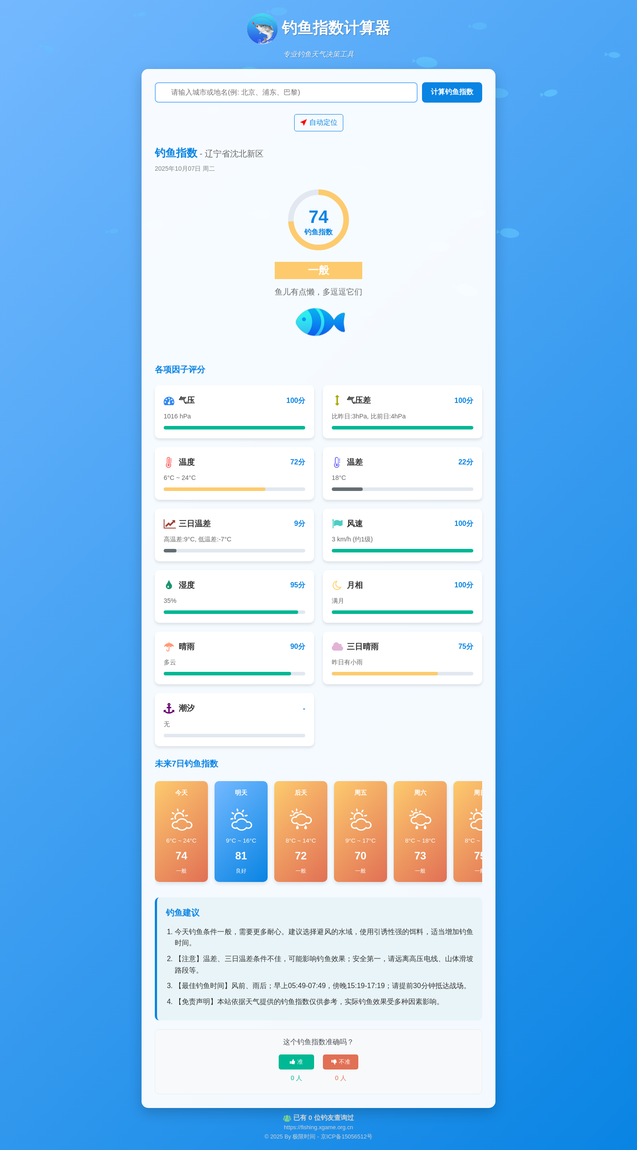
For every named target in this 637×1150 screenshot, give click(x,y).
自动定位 (319, 122)
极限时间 (303, 1136)
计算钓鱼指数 (452, 92)
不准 (340, 1061)
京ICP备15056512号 (346, 1136)
